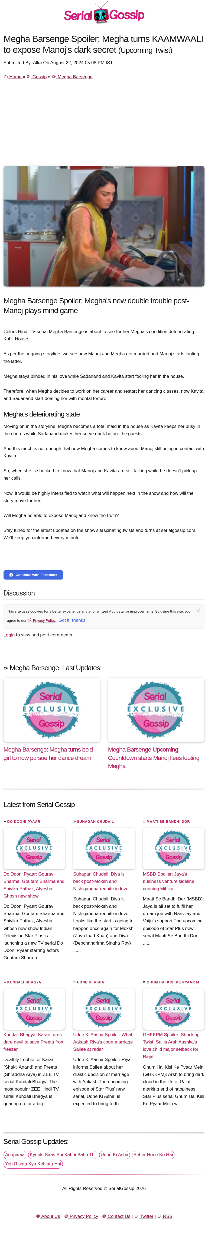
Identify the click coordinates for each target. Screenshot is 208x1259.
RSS (164, 1216)
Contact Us (116, 1216)
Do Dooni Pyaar (23, 822)
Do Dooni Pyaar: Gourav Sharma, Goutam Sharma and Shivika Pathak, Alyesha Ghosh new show (34, 885)
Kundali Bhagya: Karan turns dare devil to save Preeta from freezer (34, 1042)
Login (9, 634)
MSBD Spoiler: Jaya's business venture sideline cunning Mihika (168, 881)
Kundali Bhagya (24, 982)
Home (13, 76)
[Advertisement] (104, 125)
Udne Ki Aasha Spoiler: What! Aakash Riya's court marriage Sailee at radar (103, 1042)
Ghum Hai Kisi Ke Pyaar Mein (176, 982)
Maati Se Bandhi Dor (168, 822)
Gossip (37, 76)
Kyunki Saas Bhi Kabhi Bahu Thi (63, 1154)
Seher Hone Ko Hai (153, 1154)
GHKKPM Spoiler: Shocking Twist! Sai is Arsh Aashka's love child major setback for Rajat (171, 1045)
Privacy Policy (41, 620)
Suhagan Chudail (95, 822)
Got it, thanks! (72, 620)
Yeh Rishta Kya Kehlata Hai (33, 1163)
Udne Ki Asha (90, 982)
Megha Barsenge (72, 76)
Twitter (143, 1216)
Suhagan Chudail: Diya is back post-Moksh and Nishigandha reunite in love (100, 881)
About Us (48, 1216)
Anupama (15, 1154)
